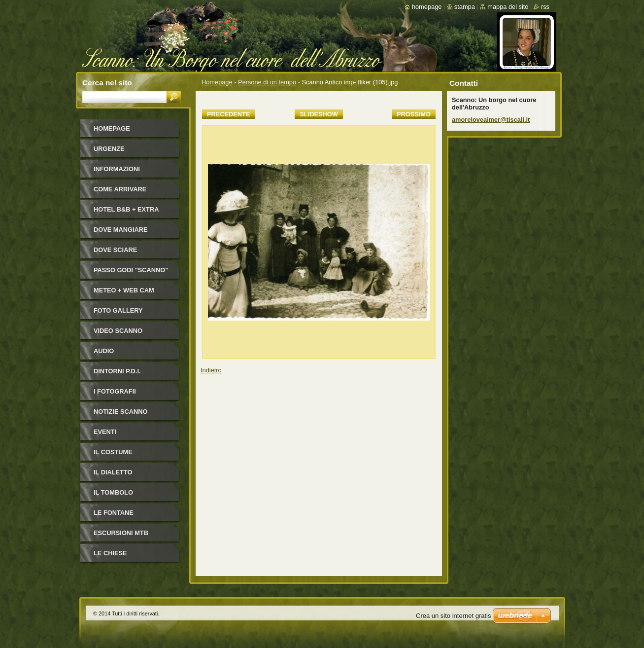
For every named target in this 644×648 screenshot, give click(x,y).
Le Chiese (110, 553)
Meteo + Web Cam (124, 290)
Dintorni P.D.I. (117, 371)
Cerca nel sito (107, 82)
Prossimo (414, 114)
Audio (104, 351)
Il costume (113, 452)
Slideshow (319, 114)
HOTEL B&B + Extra (126, 209)
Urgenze (109, 148)
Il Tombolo (113, 492)
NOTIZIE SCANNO (121, 411)
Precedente (228, 114)
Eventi (105, 431)
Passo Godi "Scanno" (131, 270)
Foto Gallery (118, 310)
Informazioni (117, 169)
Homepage (217, 82)
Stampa (464, 6)
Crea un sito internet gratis (453, 615)
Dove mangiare (121, 229)
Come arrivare (120, 189)
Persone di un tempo (267, 82)
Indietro (211, 370)
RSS (545, 6)
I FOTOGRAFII (115, 391)
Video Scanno (118, 330)
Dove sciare (115, 249)
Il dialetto (113, 472)
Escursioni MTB (121, 533)
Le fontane (114, 512)
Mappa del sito (507, 6)
